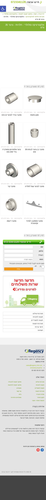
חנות (35, 14)
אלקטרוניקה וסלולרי (10, 14)
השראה (40, 330)
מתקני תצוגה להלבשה (14, 385)
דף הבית (41, 14)
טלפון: (36, 368)
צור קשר (19, 391)
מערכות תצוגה (38, 324)
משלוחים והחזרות (16, 397)
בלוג (20, 394)
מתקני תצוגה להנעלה (14, 382)
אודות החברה (40, 394)
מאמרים (19, 388)
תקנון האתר (40, 397)
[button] (3, 9)
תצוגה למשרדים (37, 320)
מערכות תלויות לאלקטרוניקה (35, 17)
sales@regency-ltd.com (34, 365)
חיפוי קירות (39, 327)
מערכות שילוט (38, 313)
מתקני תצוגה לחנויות (25, 14)
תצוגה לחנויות (38, 317)
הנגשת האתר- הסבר (38, 400)
